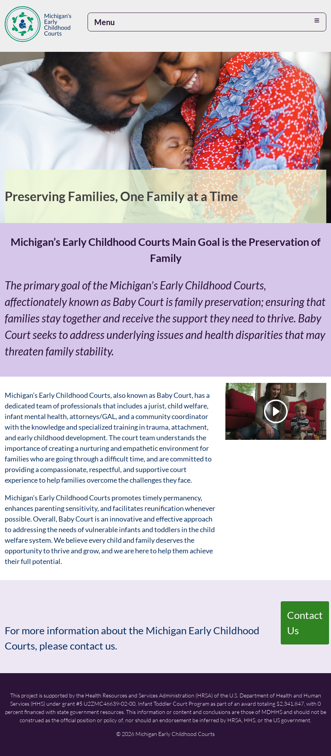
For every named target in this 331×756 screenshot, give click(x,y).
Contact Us (305, 623)
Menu (104, 22)
